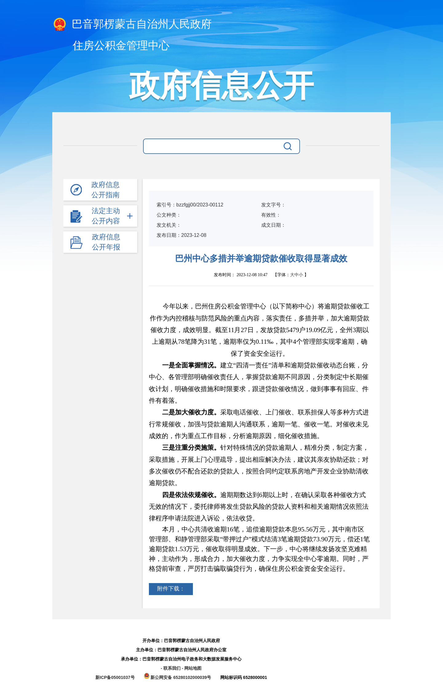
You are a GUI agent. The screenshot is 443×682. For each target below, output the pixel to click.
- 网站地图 (192, 668)
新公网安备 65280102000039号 (178, 677)
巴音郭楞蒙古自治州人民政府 (132, 24)
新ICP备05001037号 (115, 677)
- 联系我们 (171, 668)
